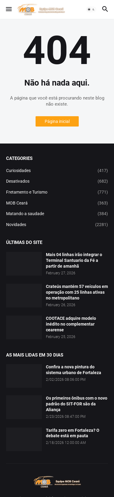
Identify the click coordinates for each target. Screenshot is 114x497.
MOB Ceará (57, 203)
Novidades (57, 225)
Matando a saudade (57, 214)
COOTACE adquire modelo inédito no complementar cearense (71, 324)
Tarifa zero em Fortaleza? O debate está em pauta (72, 433)
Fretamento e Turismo (57, 192)
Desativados (57, 181)
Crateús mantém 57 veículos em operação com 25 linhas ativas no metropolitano (77, 292)
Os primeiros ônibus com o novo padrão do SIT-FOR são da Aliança (76, 404)
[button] (8, 9)
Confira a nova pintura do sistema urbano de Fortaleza (73, 369)
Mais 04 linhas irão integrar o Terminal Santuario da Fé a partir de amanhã (74, 260)
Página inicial (57, 121)
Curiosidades (57, 171)
